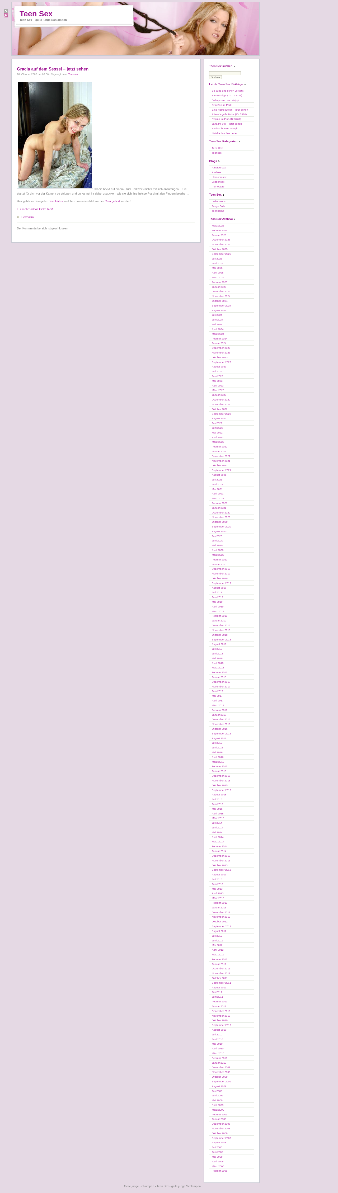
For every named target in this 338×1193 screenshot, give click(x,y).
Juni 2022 (217, 427)
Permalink (27, 217)
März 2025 (218, 277)
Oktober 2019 (220, 578)
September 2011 (221, 982)
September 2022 (221, 413)
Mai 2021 (217, 489)
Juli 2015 (217, 799)
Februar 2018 (219, 672)
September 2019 (221, 583)
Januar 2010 (219, 1062)
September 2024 (221, 305)
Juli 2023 (217, 371)
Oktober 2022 (220, 409)
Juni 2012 (217, 940)
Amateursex (219, 167)
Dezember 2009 (221, 1067)
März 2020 (218, 554)
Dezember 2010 (221, 1011)
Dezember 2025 (221, 239)
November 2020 (221, 517)
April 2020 (217, 550)
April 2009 (217, 1105)
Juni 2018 (217, 653)
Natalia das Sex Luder (224, 133)
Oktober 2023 (220, 357)
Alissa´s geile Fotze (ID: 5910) (229, 114)
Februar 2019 (219, 615)
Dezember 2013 (221, 855)
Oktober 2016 (220, 728)
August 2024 (219, 310)
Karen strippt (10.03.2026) (227, 95)
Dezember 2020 (221, 512)
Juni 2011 (217, 996)
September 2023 (221, 362)
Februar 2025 (219, 282)
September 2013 (221, 869)
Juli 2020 (217, 536)
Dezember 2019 (221, 568)
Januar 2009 (219, 1118)
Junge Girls (218, 206)
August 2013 (219, 874)
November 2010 (221, 1015)
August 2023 (219, 366)
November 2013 (221, 860)
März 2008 (218, 1166)
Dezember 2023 (221, 347)
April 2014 (217, 837)
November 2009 (221, 1072)
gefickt (116, 201)
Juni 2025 (217, 263)
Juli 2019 (217, 592)
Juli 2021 (217, 479)
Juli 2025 (217, 258)
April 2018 (217, 663)
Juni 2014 (217, 827)
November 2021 (221, 460)
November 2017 (221, 686)
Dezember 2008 (221, 1123)
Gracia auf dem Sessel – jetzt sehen (52, 69)
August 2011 (219, 987)
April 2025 (217, 272)
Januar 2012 (219, 964)
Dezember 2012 (221, 912)
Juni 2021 (217, 484)
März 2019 (218, 611)
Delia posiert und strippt (225, 100)
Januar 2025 (219, 286)
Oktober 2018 (220, 634)
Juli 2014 (217, 822)
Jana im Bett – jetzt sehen (227, 123)
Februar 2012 (219, 959)
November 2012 (221, 916)
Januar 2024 (219, 343)
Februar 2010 (219, 1058)
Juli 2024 (217, 314)
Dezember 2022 (221, 399)
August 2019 (219, 587)
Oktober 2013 (220, 865)
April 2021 (217, 493)
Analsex (216, 172)
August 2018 (219, 644)
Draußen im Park (222, 104)
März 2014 (218, 841)
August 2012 (219, 931)
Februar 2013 (219, 902)
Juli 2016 (217, 742)
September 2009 (221, 1081)
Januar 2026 (219, 235)
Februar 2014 (219, 846)
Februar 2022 (219, 446)
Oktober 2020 (220, 521)
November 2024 (221, 296)
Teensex (73, 74)
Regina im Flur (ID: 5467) (226, 118)
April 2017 (217, 700)
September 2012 (221, 926)
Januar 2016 (219, 771)
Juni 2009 (217, 1095)
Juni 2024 (217, 319)
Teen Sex (36, 14)
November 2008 (221, 1128)
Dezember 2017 (221, 681)
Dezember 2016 (221, 719)
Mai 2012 (217, 945)
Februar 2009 (219, 1114)
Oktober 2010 (220, 1020)
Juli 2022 (217, 423)
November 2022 (221, 404)
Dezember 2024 (221, 291)
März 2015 (218, 818)
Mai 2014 (217, 832)
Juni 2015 (217, 804)
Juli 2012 (217, 935)
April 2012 (217, 949)
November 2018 (221, 630)
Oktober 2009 (220, 1076)
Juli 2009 (217, 1091)
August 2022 (219, 418)
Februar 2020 (219, 559)
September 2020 (221, 526)
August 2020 (219, 531)
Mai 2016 (217, 752)
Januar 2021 (219, 507)
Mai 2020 (217, 545)
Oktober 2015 (220, 785)
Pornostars (218, 186)
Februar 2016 (219, 766)
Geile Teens (219, 201)
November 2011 (221, 973)
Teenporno (218, 210)
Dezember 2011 (221, 968)
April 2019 (217, 606)
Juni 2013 (217, 884)
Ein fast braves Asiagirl (225, 128)
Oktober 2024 (220, 300)
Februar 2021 (219, 503)
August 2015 (219, 794)
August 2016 (219, 738)
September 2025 (221, 253)
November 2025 (221, 244)
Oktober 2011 (220, 978)
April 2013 (217, 893)
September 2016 (221, 733)
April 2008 (217, 1161)
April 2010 (217, 1048)
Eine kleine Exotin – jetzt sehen (230, 109)
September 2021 (221, 470)
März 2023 (218, 390)
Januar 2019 (219, 620)
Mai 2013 (217, 888)
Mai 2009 (217, 1100)
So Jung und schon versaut (227, 90)
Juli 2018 (217, 648)
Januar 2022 (219, 451)
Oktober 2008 (220, 1133)
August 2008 (219, 1142)
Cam (108, 201)
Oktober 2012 (220, 921)
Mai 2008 (217, 1156)
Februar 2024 (219, 338)
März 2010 (218, 1053)
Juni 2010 (217, 1039)
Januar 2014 (219, 851)
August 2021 (219, 474)
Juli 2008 (217, 1147)
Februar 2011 (219, 1001)
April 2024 (217, 329)
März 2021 (218, 498)
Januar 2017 (219, 714)
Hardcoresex (219, 177)
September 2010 (221, 1025)
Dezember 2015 (221, 775)
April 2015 (217, 813)
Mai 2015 (217, 808)
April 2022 (217, 437)
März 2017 (218, 705)
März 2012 (218, 954)
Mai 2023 (217, 380)
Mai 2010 (217, 1043)
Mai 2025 (217, 267)
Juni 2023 (217, 376)
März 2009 (218, 1109)
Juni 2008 (217, 1151)
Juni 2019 (217, 597)
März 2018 (218, 667)
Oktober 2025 (220, 249)
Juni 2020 (217, 540)
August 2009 (219, 1086)
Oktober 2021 (220, 465)
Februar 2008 (219, 1170)
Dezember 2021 (221, 456)
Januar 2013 (219, 907)
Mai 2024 (217, 324)
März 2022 (218, 441)
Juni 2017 (217, 691)
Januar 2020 (219, 564)
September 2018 (221, 639)
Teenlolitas (56, 201)
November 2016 (221, 724)
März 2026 (218, 225)
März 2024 (218, 333)
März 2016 (218, 761)
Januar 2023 (219, 394)
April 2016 (217, 757)
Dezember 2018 (221, 625)
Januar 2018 (219, 677)
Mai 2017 (217, 695)
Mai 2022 (217, 432)
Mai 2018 (217, 658)
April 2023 (217, 385)
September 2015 (221, 790)
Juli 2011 (217, 992)
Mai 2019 (217, 601)
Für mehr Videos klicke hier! (35, 209)
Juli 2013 (217, 879)
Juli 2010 (217, 1034)
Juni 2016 (217, 747)
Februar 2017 (219, 710)
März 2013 (218, 898)
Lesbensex (218, 181)
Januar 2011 (219, 1006)
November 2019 (221, 573)
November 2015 (221, 780)
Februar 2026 (219, 230)
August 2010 (219, 1029)
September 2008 (221, 1138)
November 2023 (221, 352)
